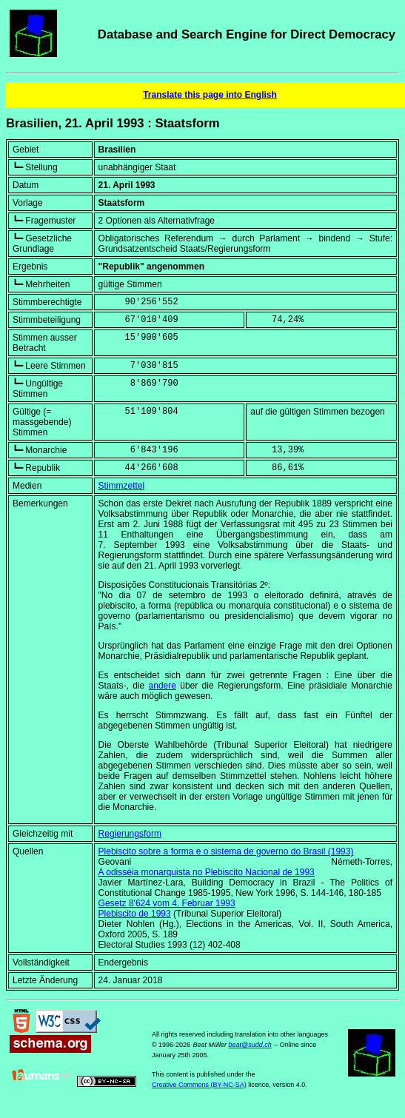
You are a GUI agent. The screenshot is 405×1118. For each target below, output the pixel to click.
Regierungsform (129, 834)
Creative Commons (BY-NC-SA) (199, 1084)
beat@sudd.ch (250, 1044)
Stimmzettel (121, 486)
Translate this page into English (210, 95)
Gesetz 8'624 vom (166, 903)
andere (162, 685)
